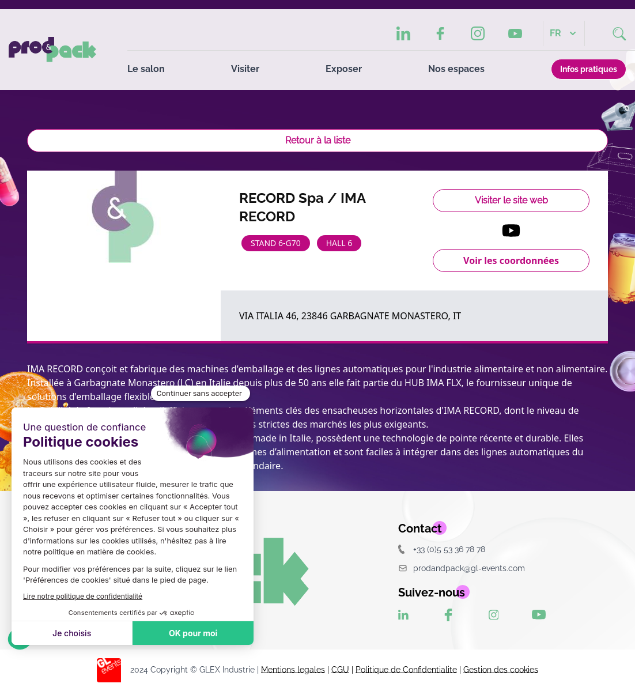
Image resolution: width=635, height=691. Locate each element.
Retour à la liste (317, 140)
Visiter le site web (511, 200)
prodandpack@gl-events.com (461, 568)
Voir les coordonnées (511, 260)
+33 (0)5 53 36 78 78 (441, 549)
